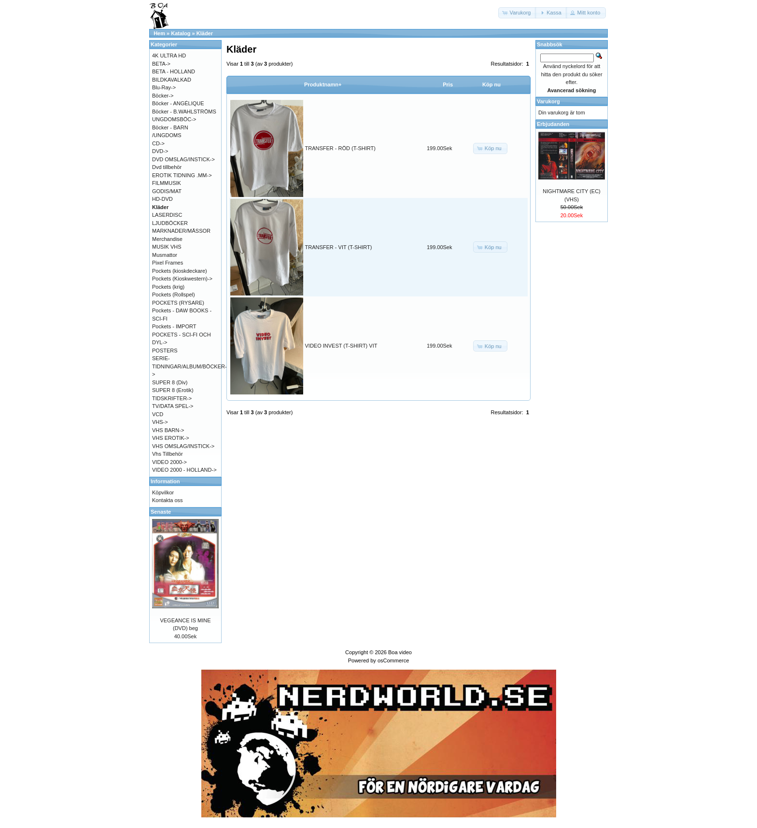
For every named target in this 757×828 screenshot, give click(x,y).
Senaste (161, 512)
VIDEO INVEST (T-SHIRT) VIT (341, 346)
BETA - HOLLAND (173, 71)
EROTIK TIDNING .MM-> (182, 175)
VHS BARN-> (168, 430)
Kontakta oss (167, 500)
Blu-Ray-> (164, 87)
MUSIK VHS (167, 247)
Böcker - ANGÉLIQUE (178, 103)
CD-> (158, 143)
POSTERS (165, 350)
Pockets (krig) (168, 287)
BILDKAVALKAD (171, 80)
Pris (448, 84)
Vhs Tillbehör (167, 454)
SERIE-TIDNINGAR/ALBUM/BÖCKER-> (189, 366)
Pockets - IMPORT (174, 326)
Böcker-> (162, 95)
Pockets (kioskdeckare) (179, 271)
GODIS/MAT (167, 191)
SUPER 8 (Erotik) (173, 390)
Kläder (204, 33)
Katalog (180, 33)
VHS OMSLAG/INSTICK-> (183, 446)
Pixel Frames (167, 263)
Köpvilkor (163, 492)
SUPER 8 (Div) (169, 382)
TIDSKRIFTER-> (172, 398)
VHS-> (160, 422)
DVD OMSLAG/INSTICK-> (183, 159)
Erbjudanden (553, 124)
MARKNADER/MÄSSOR (181, 231)
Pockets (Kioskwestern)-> (182, 278)
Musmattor (164, 255)
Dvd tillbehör (167, 167)
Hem (159, 33)
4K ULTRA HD (169, 55)
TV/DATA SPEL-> (172, 406)
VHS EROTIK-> (170, 438)
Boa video (400, 652)
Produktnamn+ (322, 84)
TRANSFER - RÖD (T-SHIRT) (340, 148)
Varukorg (548, 101)
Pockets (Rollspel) (173, 294)
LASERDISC (167, 215)
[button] (517, 12)
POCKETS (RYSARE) (178, 303)
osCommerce (393, 660)
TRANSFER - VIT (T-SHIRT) (338, 247)
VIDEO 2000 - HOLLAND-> (184, 470)
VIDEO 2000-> (169, 462)
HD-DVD (162, 199)
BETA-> (161, 64)
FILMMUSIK (166, 183)
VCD (157, 414)
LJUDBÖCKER (170, 223)
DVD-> (160, 151)
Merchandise (167, 239)
